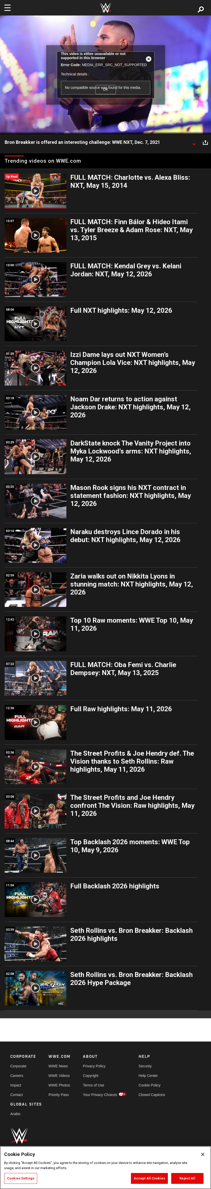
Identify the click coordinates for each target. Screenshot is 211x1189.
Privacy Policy (94, 1066)
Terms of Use (93, 1085)
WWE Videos (59, 1076)
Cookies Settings (20, 1178)
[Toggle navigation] (7, 8)
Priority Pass (59, 1095)
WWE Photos (59, 1085)
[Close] (202, 1154)
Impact (15, 1085)
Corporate (18, 1066)
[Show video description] (194, 142)
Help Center (148, 1076)
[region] (105, 1167)
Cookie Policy (150, 1085)
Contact (16, 1095)
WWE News (58, 1066)
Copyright (90, 1076)
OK (105, 89)
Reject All (187, 1178)
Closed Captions (152, 1095)
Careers (16, 1076)
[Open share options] (205, 142)
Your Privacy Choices (100, 1095)
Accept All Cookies (149, 1178)
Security (145, 1066)
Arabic (15, 1114)
